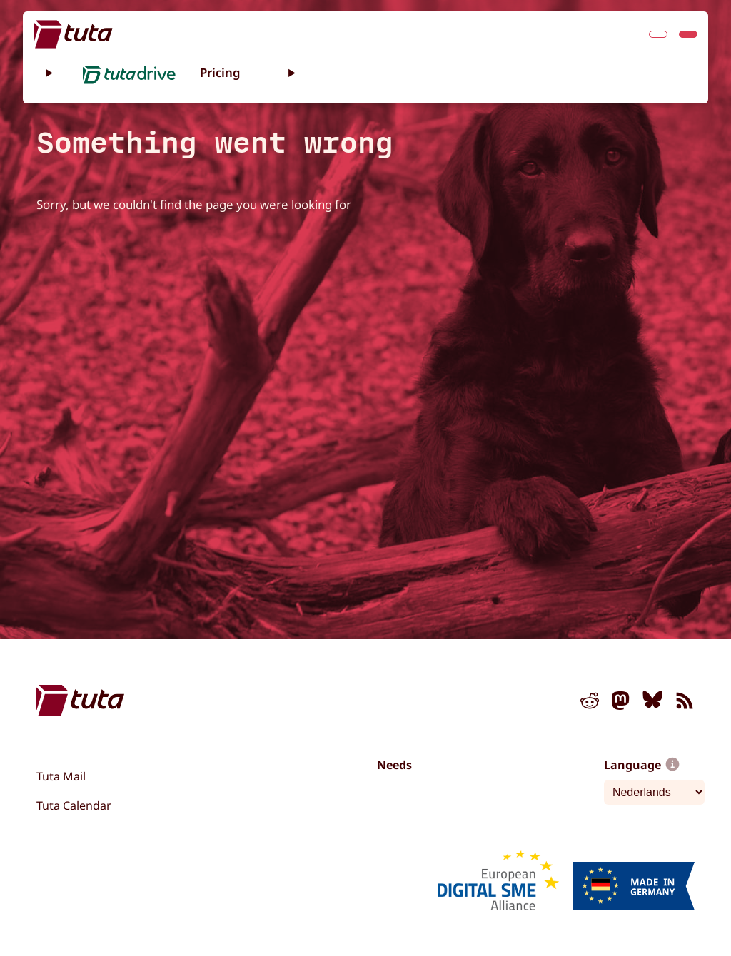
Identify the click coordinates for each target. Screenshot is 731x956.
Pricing (220, 72)
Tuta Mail (61, 776)
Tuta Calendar (73, 805)
